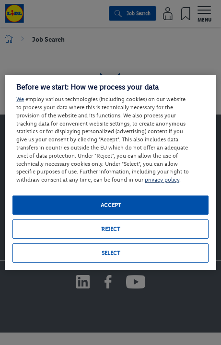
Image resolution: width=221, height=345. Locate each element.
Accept (111, 205)
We (20, 99)
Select (111, 253)
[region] (110, 172)
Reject (110, 229)
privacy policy (162, 179)
